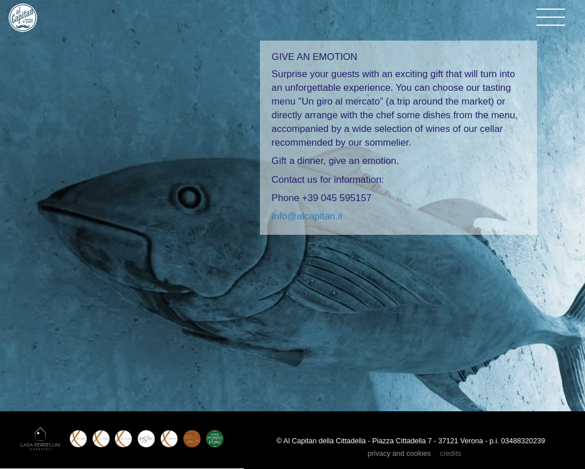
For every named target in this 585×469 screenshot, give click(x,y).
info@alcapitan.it (306, 216)
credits (450, 454)
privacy (399, 454)
